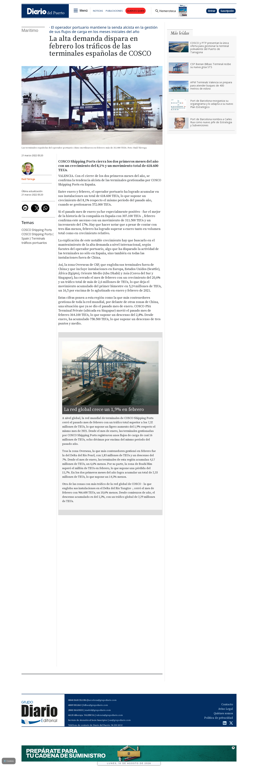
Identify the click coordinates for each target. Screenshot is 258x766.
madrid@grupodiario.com (98, 710)
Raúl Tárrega (28, 179)
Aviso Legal (225, 709)
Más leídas (180, 33)
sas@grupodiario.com (120, 720)
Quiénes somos (223, 713)
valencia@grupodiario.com (109, 715)
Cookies (9, 761)
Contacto (227, 704)
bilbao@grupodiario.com (95, 705)
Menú (83, 11)
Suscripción (227, 11)
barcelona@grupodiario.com (102, 700)
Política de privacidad (218, 718)
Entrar (211, 11)
